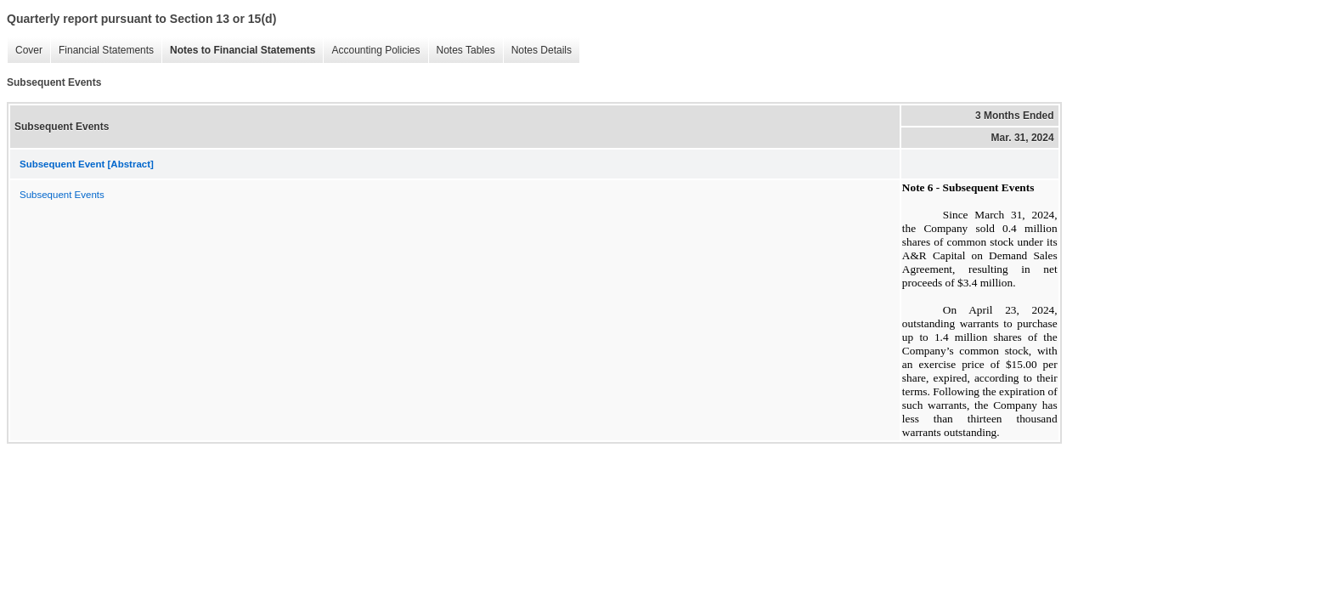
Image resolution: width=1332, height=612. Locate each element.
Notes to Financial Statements (238, 50)
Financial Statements (102, 50)
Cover (24, 50)
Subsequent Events (62, 195)
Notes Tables (461, 50)
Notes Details (537, 50)
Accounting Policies (371, 50)
